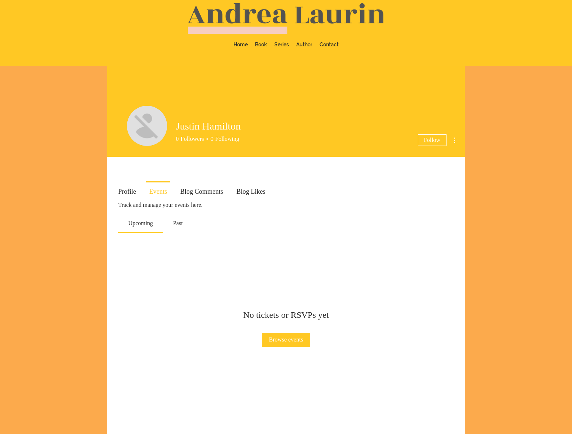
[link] (140, 223)
